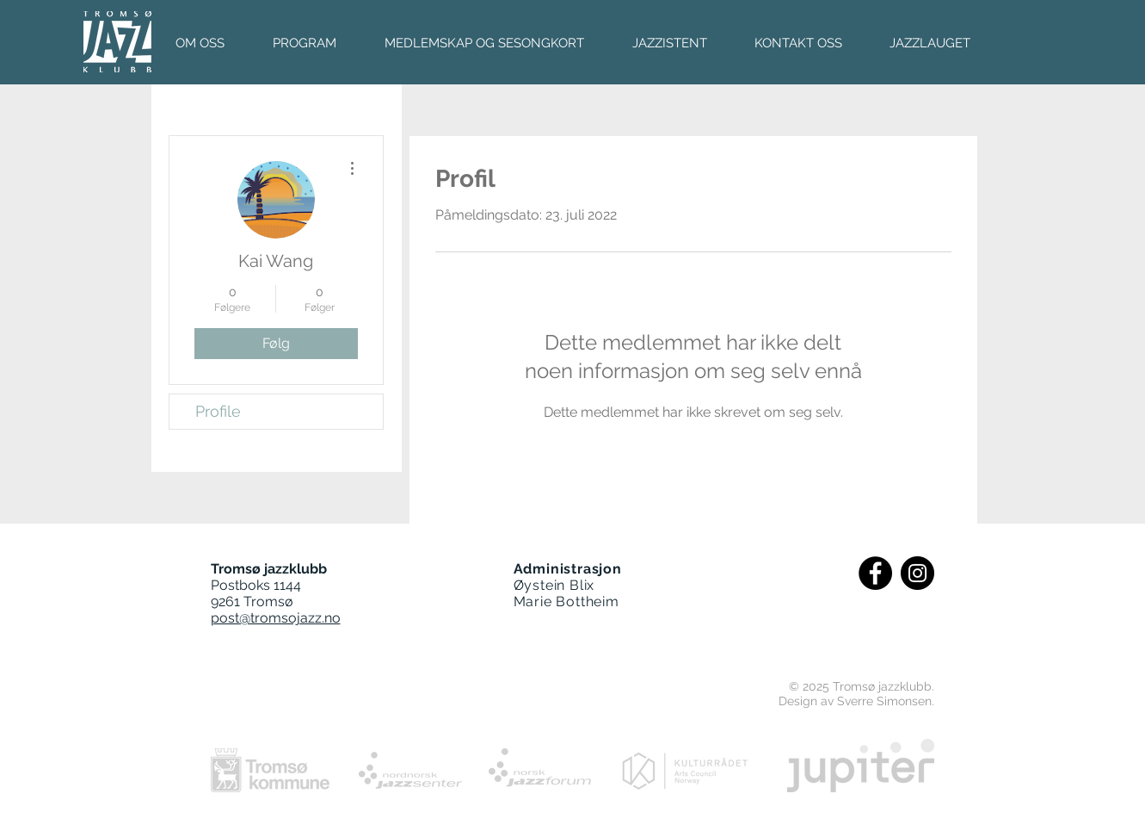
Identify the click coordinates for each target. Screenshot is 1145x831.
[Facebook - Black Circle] (875, 573)
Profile (218, 411)
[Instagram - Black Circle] (917, 573)
